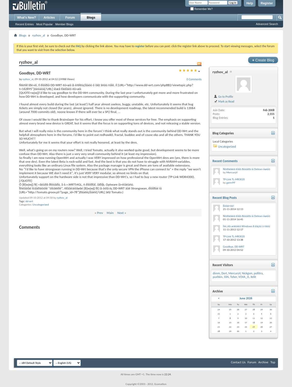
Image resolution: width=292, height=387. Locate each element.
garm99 (230, 182)
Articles (49, 17)
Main (110, 213)
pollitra (258, 273)
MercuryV (231, 172)
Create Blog (263, 60)
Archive (263, 362)
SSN (226, 277)
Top (272, 362)
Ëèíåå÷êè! (228, 206)
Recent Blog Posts (225, 198)
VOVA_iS (243, 277)
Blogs (91, 17)
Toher (233, 277)
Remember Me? (201, 9)
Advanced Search (267, 23)
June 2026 (246, 298)
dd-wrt (29, 201)
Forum (70, 17)
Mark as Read (224, 101)
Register (267, 3)
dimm (216, 273)
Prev (100, 213)
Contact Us (238, 362)
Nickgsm (247, 273)
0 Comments (194, 79)
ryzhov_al (38, 35)
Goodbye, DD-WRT (233, 246)
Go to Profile (223, 96)
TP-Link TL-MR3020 (234, 179)
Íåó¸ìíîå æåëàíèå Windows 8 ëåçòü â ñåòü (246, 226)
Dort (224, 273)
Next (120, 213)
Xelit (253, 277)
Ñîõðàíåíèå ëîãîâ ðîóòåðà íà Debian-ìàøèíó (246, 169)
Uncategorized (41, 204)
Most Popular (44, 24)
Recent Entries (24, 24)
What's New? (26, 17)
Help (249, 3)
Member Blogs (64, 24)
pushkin (217, 277)
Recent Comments (225, 161)
